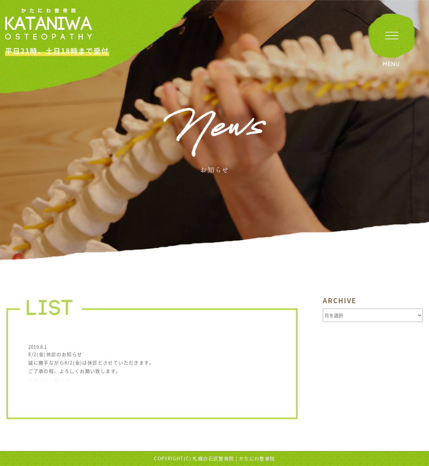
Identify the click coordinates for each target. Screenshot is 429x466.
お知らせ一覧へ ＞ (49, 380)
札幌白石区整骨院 (213, 458)
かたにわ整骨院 (257, 458)
